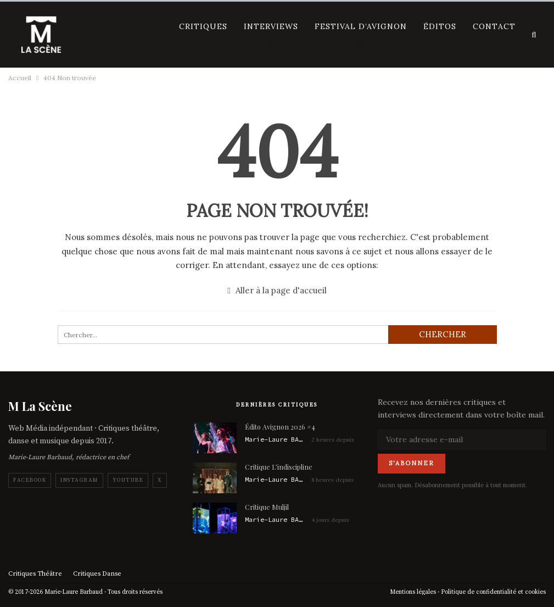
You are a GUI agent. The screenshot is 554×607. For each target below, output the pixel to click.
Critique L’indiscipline (278, 466)
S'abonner (411, 463)
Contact (494, 26)
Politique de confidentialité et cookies (493, 592)
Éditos (439, 26)
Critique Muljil (267, 506)
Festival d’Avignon (361, 26)
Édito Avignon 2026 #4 (280, 426)
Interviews (271, 26)
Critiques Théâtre (35, 574)
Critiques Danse (97, 574)
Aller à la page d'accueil (276, 290)
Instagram (79, 480)
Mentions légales (413, 592)
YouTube (128, 480)
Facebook (29, 480)
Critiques (203, 26)
